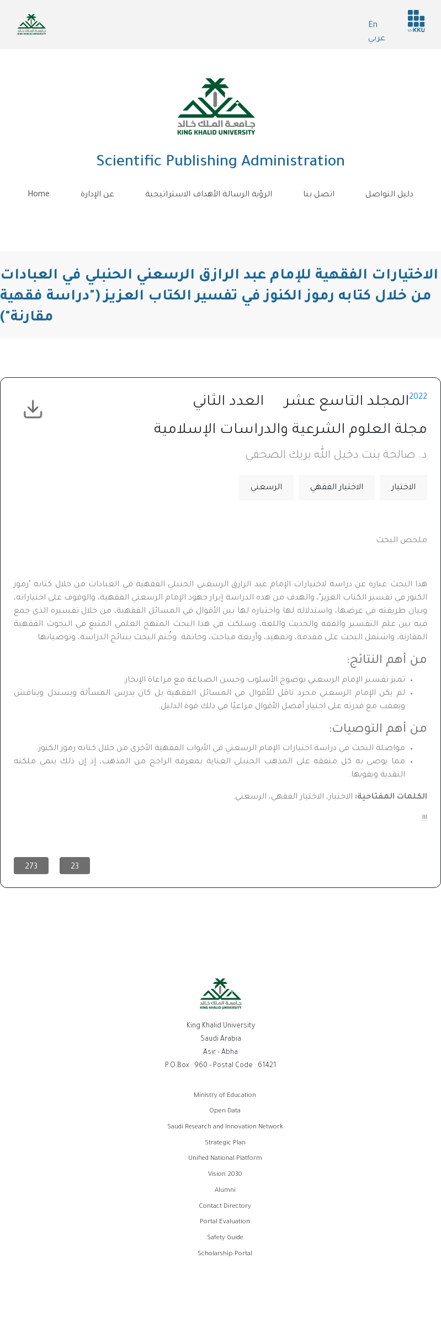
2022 (418, 397)
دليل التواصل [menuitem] (389, 195)
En (373, 26)
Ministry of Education (225, 1096)
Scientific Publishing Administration (220, 163)
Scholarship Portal (225, 1254)
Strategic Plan (225, 1143)
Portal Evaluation (225, 1222)
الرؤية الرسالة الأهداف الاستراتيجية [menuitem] (208, 195)
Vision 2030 (225, 1175)
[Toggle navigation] (220, 219)
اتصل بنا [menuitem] (318, 195)
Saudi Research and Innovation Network (225, 1127)
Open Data (225, 1111)
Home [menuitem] (39, 195)
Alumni (225, 1191)
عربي (376, 39)
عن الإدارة (97, 195)
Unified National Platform (225, 1159)
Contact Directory (225, 1207)
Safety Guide (225, 1238)
